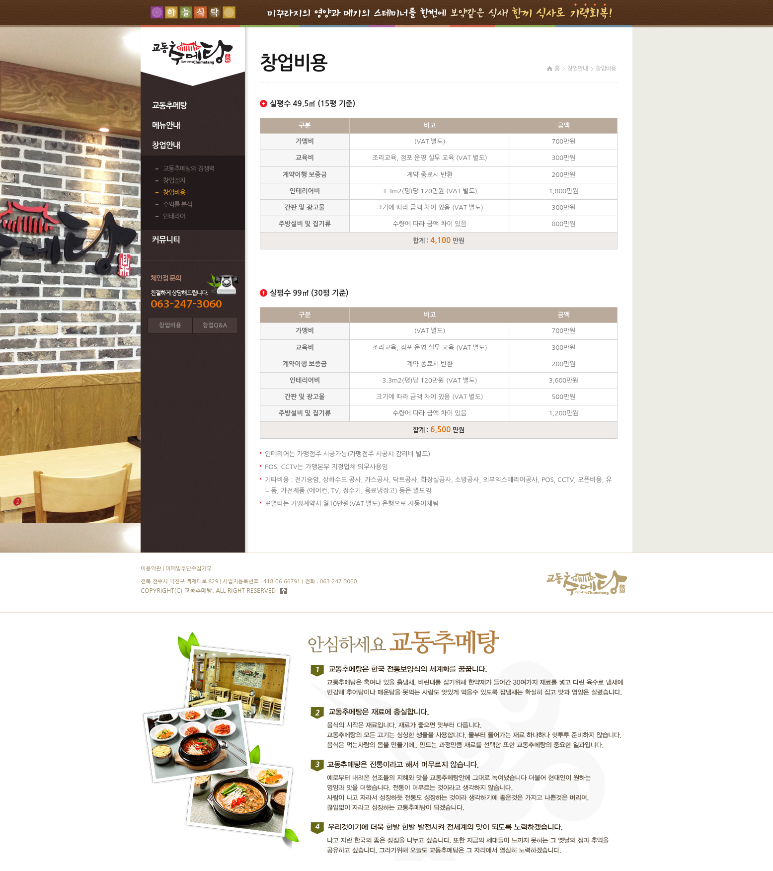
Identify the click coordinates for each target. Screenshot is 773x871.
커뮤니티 (166, 239)
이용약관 (151, 568)
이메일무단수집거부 (188, 568)
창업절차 (174, 180)
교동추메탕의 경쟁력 (189, 168)
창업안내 (166, 145)
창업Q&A (215, 325)
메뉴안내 (166, 125)
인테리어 (174, 216)
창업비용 (174, 192)
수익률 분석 (177, 204)
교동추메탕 (169, 105)
